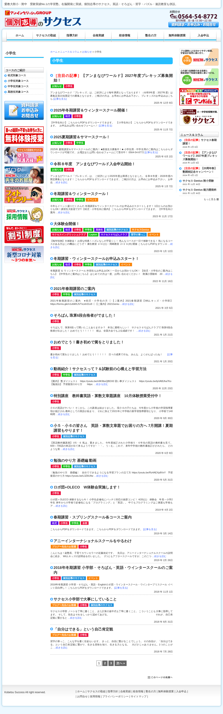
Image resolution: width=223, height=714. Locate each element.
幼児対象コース (17, 75)
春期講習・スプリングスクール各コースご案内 (93, 517)
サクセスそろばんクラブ (114, 234)
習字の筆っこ (138, 234)
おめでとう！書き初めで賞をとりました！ (89, 342)
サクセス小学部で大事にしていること (85, 599)
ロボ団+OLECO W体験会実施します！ (87, 487)
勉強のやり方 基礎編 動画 (75, 460)
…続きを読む (60, 182)
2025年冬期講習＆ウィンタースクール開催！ (91, 110)
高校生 (99, 229)
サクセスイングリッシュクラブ (69, 234)
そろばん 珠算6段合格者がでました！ (85, 315)
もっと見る (210, 199)
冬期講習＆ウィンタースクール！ (81, 194)
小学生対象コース (18, 80)
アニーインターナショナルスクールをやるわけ (93, 541)
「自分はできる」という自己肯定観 (83, 629)
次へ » (120, 663)
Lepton (93, 234)
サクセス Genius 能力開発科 (199, 189)
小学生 (69, 86)
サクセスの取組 (46, 35)
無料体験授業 (177, 35)
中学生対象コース (18, 86)
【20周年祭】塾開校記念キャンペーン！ (200, 170)
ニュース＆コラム (69, 51)
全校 (84, 523)
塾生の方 (151, 35)
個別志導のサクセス (117, 229)
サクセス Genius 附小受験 (198, 180)
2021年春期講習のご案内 (74, 289)
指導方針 (72, 35)
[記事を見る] (60, 99)
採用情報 (95, 696)
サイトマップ (138, 696)
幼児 (67, 116)
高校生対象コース (18, 91)
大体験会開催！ (67, 224)
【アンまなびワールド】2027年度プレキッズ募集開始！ (200, 156)
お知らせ (87, 51)
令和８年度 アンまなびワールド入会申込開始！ (94, 164)
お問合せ (82, 696)
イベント (92, 199)
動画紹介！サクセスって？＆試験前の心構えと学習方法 (100, 369)
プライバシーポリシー (115, 696)
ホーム (53, 51)
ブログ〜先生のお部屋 (64, 546)
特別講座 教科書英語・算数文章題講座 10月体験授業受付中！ (108, 396)
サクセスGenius (140, 229)
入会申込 (203, 35)
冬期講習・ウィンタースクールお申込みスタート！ (96, 259)
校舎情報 (124, 35)
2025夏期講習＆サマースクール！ (82, 137)
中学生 (80, 143)
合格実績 (98, 35)
